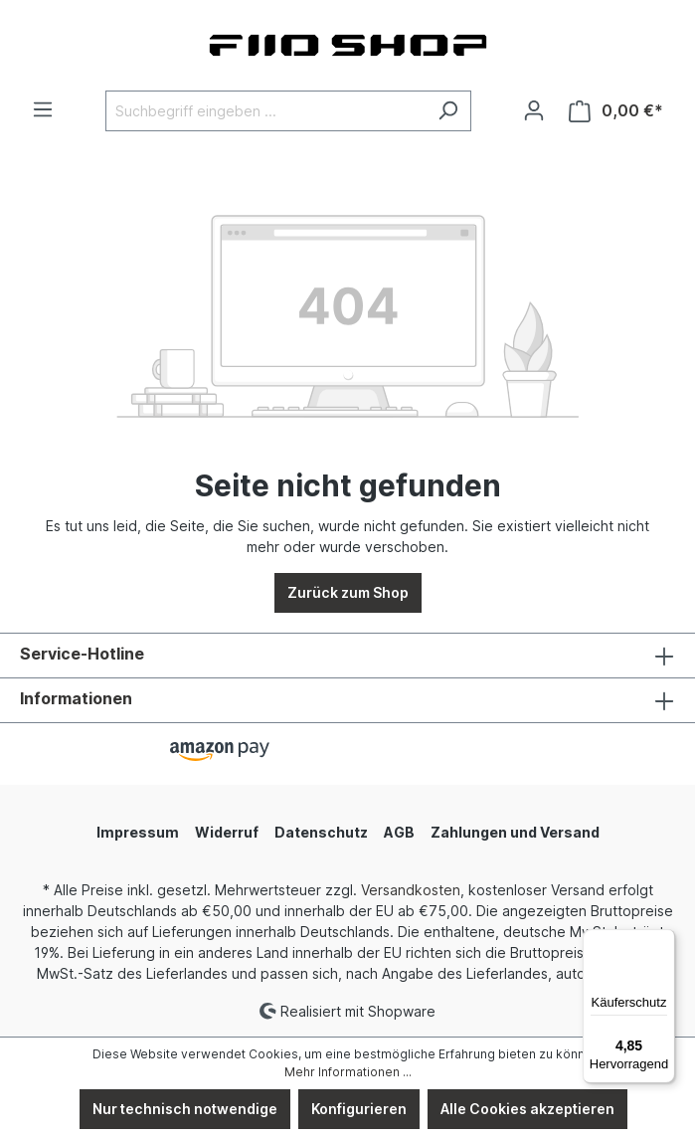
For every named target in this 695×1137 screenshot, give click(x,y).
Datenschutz (321, 832)
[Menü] (43, 109)
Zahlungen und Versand (515, 832)
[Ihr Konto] (534, 110)
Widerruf (227, 832)
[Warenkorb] (616, 111)
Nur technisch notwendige (184, 1108)
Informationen (76, 698)
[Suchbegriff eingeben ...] (265, 111)
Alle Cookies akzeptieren (527, 1108)
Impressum (137, 832)
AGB (399, 832)
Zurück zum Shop (348, 592)
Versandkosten (410, 889)
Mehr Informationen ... (348, 1071)
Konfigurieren (359, 1108)
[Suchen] (448, 111)
